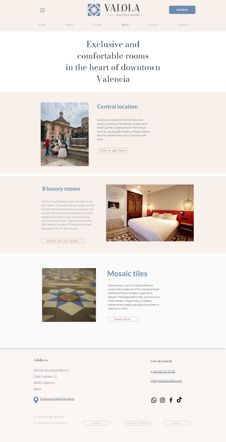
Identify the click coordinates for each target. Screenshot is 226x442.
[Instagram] (162, 400)
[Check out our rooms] (62, 241)
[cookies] (96, 423)
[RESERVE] (182, 10)
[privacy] (177, 423)
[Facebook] (171, 400)
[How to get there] (113, 150)
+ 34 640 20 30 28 (163, 371)
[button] (150, 213)
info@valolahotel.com (166, 380)
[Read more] (123, 319)
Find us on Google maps (57, 398)
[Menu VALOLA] (42, 10)
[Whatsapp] (154, 400)
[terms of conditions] (138, 423)
